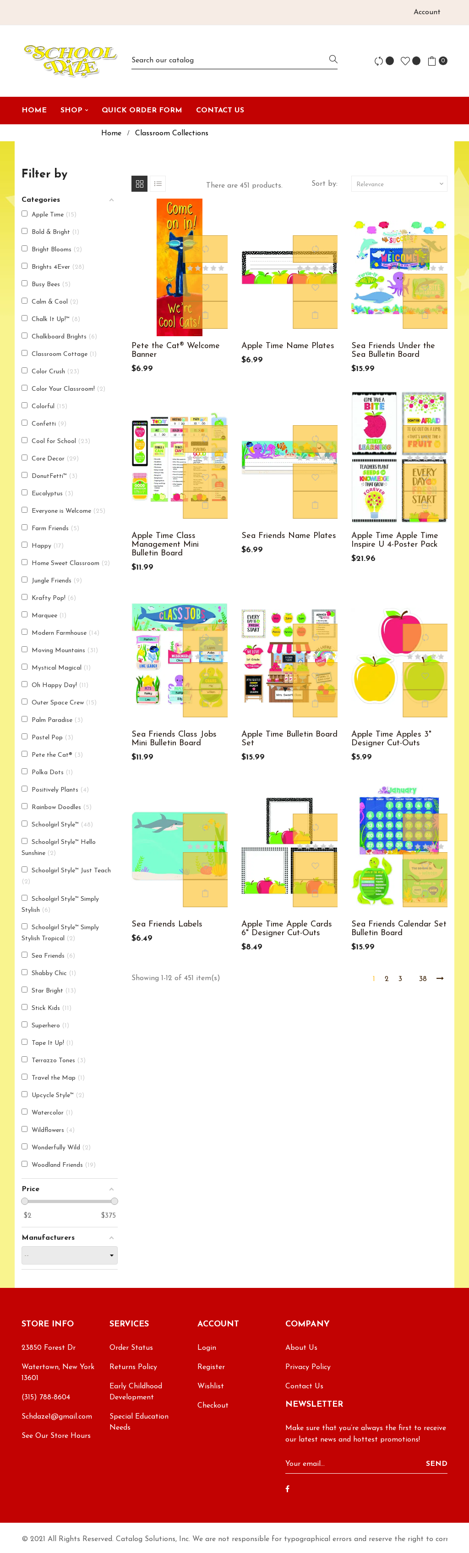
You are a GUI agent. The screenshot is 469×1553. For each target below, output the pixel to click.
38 (423, 979)
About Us (301, 1348)
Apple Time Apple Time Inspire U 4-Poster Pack (394, 540)
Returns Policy (133, 1367)
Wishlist (210, 1386)
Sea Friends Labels (166, 924)
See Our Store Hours (56, 1436)
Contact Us (304, 1386)
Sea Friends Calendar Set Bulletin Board (399, 928)
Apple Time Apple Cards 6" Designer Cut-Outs (286, 928)
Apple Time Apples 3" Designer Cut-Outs (391, 739)
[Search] (234, 61)
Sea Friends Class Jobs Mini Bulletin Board (174, 739)
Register (211, 1367)
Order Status (131, 1348)
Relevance (400, 184)
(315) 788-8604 (46, 1397)
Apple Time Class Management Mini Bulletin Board (165, 545)
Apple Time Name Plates (287, 346)
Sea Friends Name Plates (288, 536)
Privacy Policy (308, 1367)
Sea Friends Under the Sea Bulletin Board (393, 350)
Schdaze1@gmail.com (57, 1416)
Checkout (213, 1405)
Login (206, 1348)
